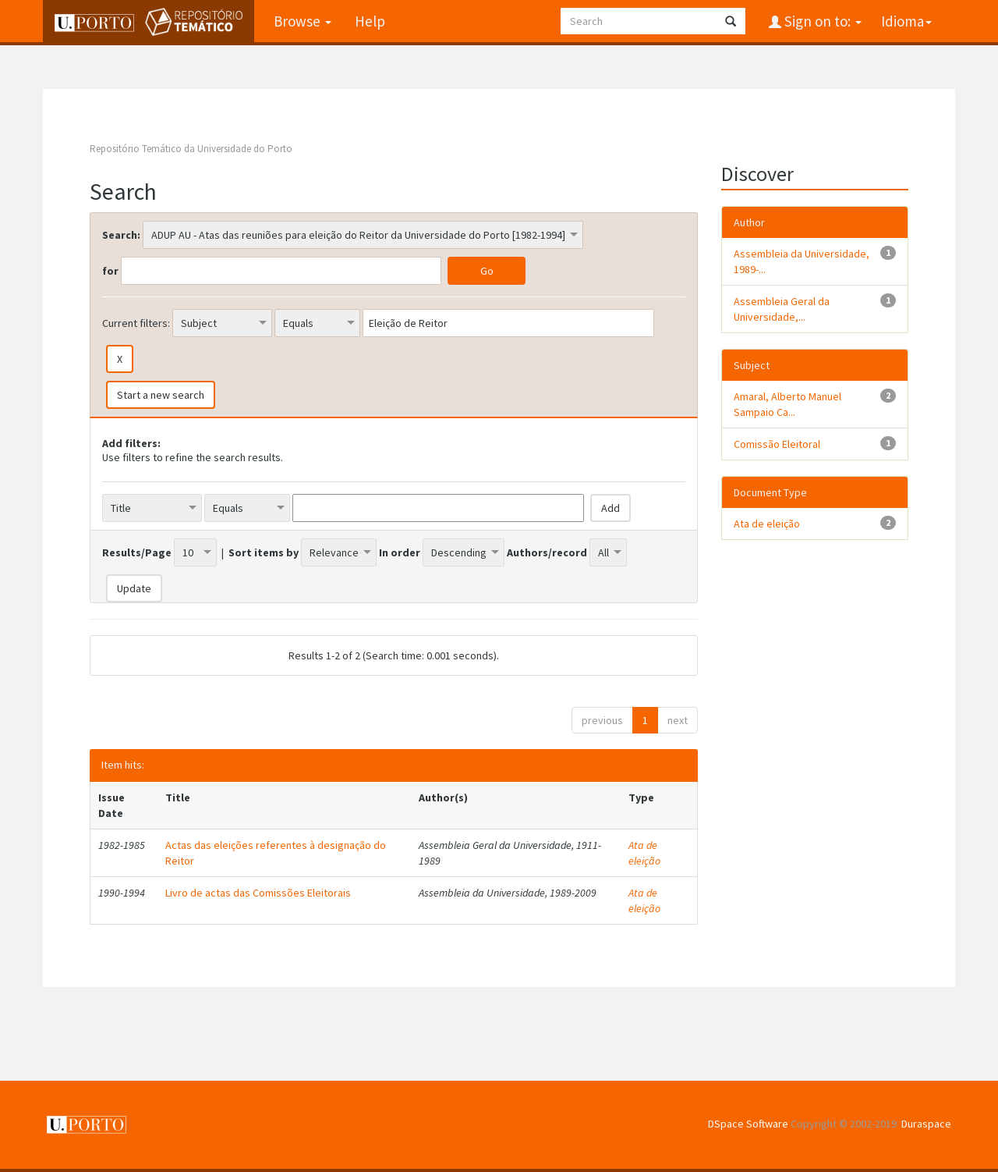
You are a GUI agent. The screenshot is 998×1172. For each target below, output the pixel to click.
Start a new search (160, 395)
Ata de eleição (644, 853)
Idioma (906, 21)
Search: (121, 235)
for (110, 271)
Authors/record (547, 552)
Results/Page (137, 552)
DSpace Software (748, 1124)
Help (370, 21)
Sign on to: (821, 21)
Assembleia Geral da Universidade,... (782, 309)
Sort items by (263, 552)
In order (399, 552)
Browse (302, 21)
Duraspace (926, 1124)
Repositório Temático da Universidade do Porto (191, 148)
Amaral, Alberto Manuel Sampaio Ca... (787, 404)
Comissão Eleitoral (777, 444)
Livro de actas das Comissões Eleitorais (258, 893)
